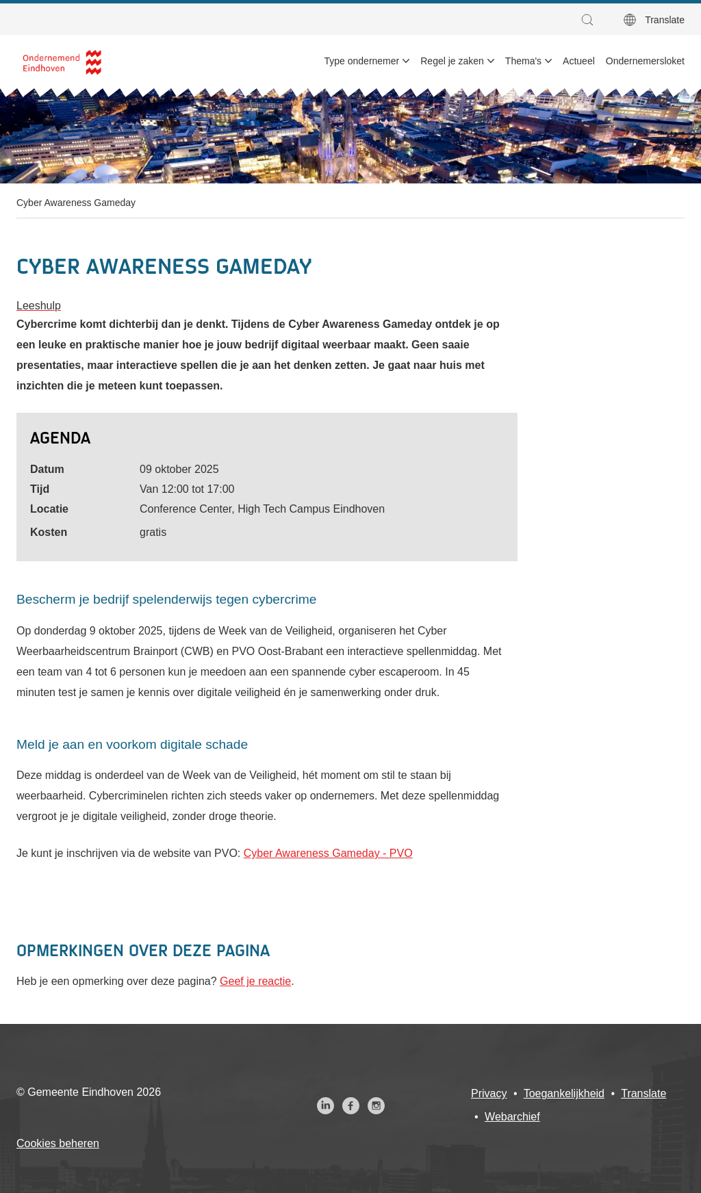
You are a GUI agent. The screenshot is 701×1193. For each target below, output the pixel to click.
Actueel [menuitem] (579, 60)
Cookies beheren (57, 1143)
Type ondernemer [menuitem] (362, 60)
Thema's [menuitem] (523, 60)
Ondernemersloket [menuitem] (645, 60)
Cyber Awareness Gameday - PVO (328, 853)
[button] (590, 20)
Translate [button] (665, 19)
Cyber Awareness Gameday (76, 202)
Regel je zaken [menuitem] (452, 60)
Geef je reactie (255, 981)
